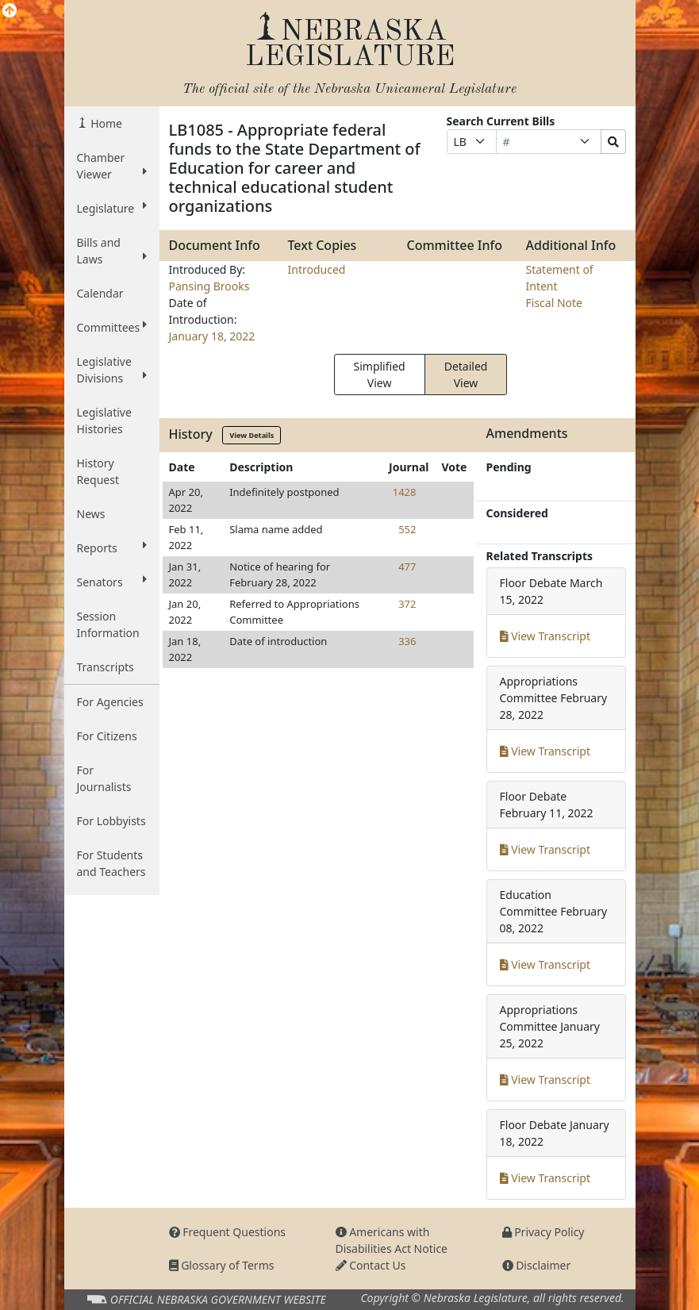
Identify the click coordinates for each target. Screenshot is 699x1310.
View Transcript (545, 635)
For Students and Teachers (111, 863)
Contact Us (371, 1265)
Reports (112, 547)
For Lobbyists (111, 820)
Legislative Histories (104, 420)
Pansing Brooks (209, 286)
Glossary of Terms (222, 1265)
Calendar (100, 293)
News (91, 513)
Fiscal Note (554, 302)
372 (407, 604)
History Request (98, 471)
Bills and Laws (112, 251)
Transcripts (105, 666)
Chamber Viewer (112, 166)
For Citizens (107, 735)
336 (407, 641)
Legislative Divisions (112, 370)
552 (407, 529)
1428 (405, 492)
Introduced (317, 269)
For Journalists (104, 778)
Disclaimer (536, 1265)
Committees (112, 327)
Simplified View (379, 374)
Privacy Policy (543, 1231)
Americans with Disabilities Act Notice (392, 1240)
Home (105, 123)
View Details (251, 435)
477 (407, 566)
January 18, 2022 (212, 336)
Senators (112, 582)
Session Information (108, 624)
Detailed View (466, 374)
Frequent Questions (227, 1231)
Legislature (112, 208)
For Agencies (110, 701)
